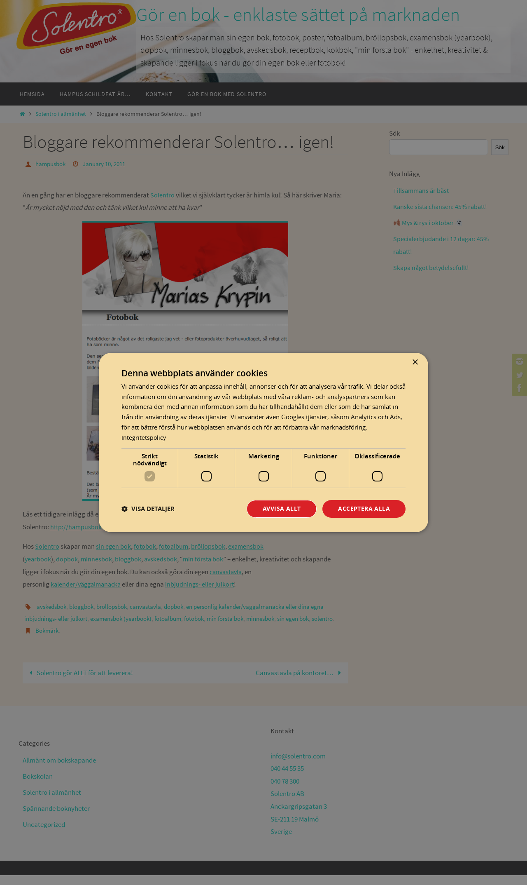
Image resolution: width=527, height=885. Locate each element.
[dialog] (263, 442)
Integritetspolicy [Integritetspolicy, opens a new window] (144, 437)
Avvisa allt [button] (282, 509)
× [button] (415, 362)
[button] (148, 509)
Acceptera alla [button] (364, 509)
